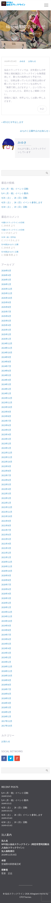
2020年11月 (6, 566)
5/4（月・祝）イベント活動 (14, 188)
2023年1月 (6, 448)
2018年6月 (6, 693)
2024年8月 (6, 361)
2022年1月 (6, 502)
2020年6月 (6, 589)
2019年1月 (6, 662)
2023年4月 (6, 434)
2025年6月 (6, 316)
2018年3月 (6, 707)
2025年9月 (6, 302)
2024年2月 (6, 389)
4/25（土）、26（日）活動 (14, 197)
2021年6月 (6, 534)
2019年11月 (6, 616)
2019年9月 (6, 625)
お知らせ (32, 61)
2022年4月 (6, 489)
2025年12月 (6, 288)
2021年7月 (6, 530)
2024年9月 (6, 357)
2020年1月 (6, 607)
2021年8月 (6, 525)
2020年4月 (6, 593)
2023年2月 (6, 443)
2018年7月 (6, 689)
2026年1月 (6, 284)
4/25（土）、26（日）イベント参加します (21, 202)
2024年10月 (6, 352)
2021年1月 (6, 557)
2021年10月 (6, 516)
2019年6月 (6, 639)
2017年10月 (6, 725)
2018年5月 (6, 698)
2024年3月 (6, 384)
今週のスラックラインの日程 (12, 222)
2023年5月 (6, 429)
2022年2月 (6, 498)
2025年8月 (6, 307)
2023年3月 (6, 439)
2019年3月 (6, 652)
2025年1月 (6, 338)
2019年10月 (6, 621)
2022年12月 (6, 452)
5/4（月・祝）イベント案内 (14, 193)
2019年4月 (6, 648)
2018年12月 (6, 666)
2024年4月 (6, 379)
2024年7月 (6, 366)
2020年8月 (6, 580)
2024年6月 (6, 370)
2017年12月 (6, 721)
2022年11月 (6, 457)
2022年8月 (6, 470)
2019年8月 (6, 630)
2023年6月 (6, 425)
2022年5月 (6, 484)
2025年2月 (6, 334)
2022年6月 (6, 480)
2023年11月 (6, 402)
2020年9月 (6, 575)
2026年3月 (6, 279)
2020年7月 (6, 584)
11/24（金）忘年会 (8, 237)
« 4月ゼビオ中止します (12, 122)
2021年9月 (6, 521)
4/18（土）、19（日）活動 (14, 206)
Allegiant (34, 893)
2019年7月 (6, 634)
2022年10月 (6, 461)
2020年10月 (6, 570)
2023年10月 (6, 407)
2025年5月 (6, 320)
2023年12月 (6, 398)
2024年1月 (6, 393)
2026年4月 (6, 275)
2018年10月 (6, 675)
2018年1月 (6, 716)
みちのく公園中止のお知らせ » (35, 131)
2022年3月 (6, 493)
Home (13, 33)
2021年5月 (6, 539)
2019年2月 (6, 657)
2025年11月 (6, 293)
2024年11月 (6, 348)
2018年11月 (6, 671)
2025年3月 (6, 329)
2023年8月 (6, 416)
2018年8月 (6, 684)
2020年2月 (6, 602)
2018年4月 (6, 703)
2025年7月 (6, 311)
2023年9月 (6, 411)
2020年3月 (6, 598)
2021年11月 (6, 511)
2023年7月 (6, 420)
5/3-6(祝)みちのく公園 (9, 244)
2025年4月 (6, 325)
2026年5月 (6, 270)
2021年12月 (6, 507)
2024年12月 (6, 343)
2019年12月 (6, 612)
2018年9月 (6, 680)
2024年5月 (6, 375)
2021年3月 (6, 548)
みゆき (22, 61)
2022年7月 (6, 475)
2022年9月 (6, 466)
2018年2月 (6, 712)
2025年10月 (6, 298)
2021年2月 (6, 552)
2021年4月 (6, 543)
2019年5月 (6, 643)
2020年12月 (6, 561)
